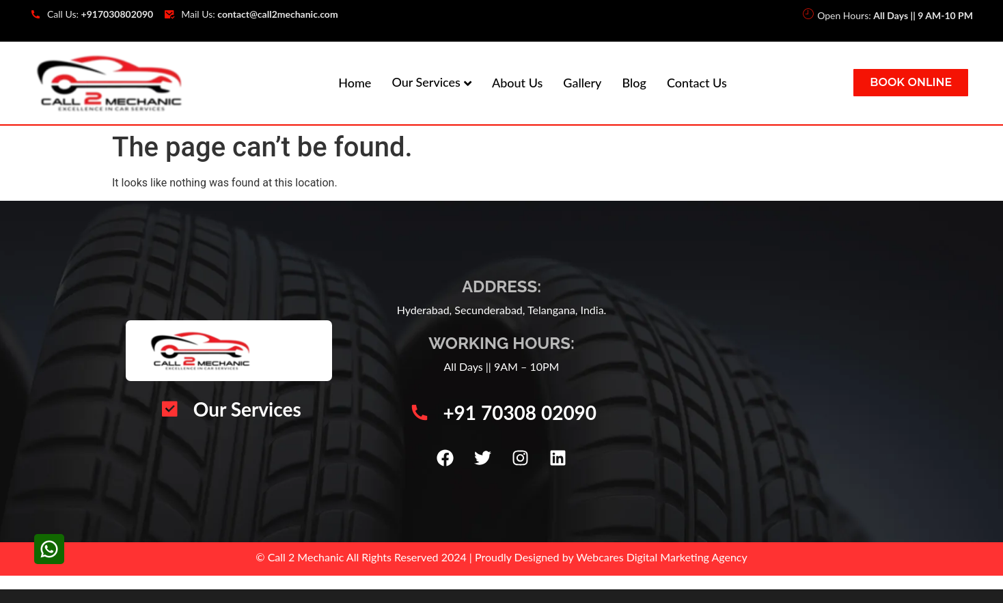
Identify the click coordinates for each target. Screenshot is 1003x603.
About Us (517, 82)
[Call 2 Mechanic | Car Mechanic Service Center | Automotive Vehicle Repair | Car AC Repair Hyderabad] (771, 371)
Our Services (426, 81)
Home (354, 82)
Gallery (582, 82)
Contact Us (697, 82)
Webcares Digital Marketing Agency (661, 556)
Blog (634, 82)
